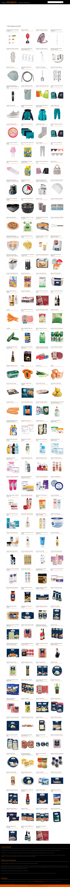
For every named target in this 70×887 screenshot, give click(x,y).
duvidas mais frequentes (39, 881)
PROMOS (12, 2)
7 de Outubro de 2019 (13, 31)
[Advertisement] (35, 14)
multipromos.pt (51, 886)
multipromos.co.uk (64, 886)
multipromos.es (58, 886)
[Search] (62, 2)
